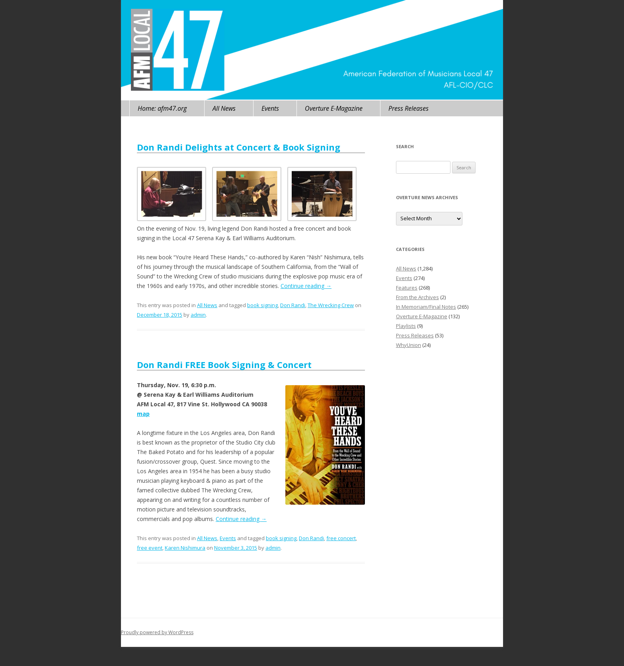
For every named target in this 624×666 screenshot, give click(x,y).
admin (198, 314)
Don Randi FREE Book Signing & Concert (224, 364)
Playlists (406, 325)
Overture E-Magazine (334, 108)
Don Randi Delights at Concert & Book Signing (238, 147)
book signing (262, 305)
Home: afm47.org (162, 108)
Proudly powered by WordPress (157, 632)
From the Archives (417, 297)
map (143, 413)
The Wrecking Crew (331, 305)
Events (270, 108)
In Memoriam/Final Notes (426, 306)
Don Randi (292, 305)
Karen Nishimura (185, 547)
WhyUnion (408, 345)
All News (224, 108)
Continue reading (306, 286)
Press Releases (408, 108)
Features (406, 287)
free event (149, 547)
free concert (341, 538)
